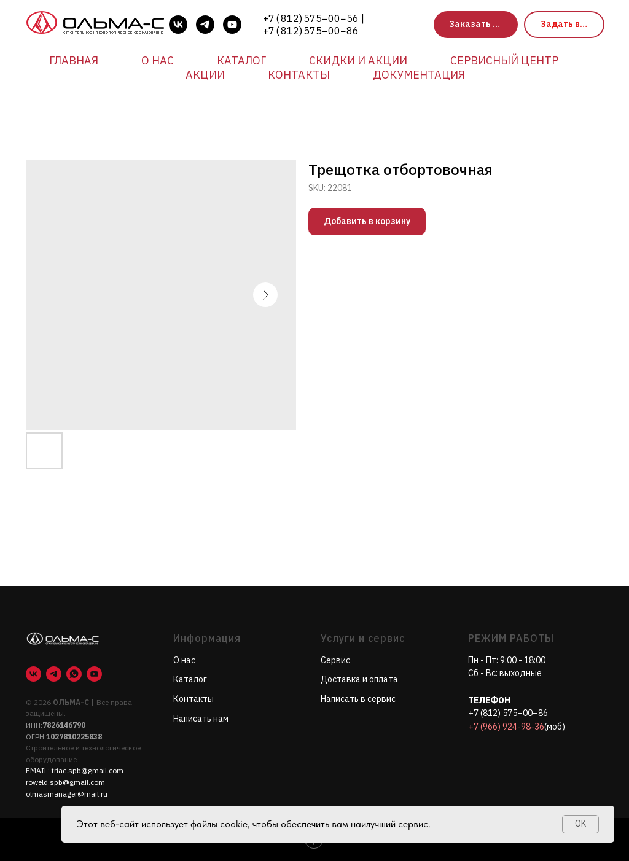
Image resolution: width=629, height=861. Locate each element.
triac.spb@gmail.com (87, 770)
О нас (157, 60)
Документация (419, 75)
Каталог (241, 60)
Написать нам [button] (201, 718)
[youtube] (232, 24)
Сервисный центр (504, 60)
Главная (73, 60)
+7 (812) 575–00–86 (508, 713)
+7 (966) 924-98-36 (506, 726)
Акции (205, 75)
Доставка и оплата (359, 679)
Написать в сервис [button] (358, 698)
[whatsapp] (74, 674)
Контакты (299, 75)
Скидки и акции (358, 60)
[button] (476, 25)
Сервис (335, 660)
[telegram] (205, 24)
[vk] (178, 24)
